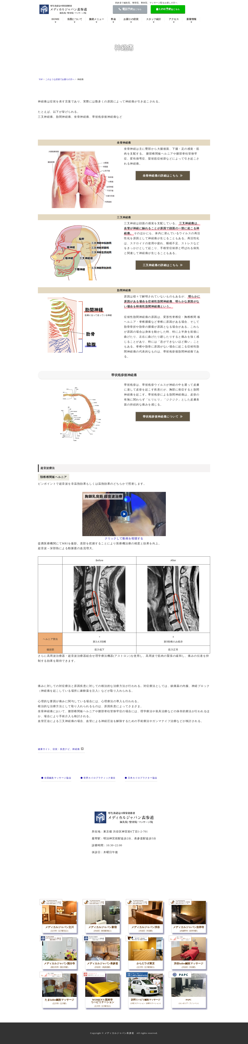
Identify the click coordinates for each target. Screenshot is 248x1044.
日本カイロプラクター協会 (141, 778)
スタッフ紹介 (153, 19)
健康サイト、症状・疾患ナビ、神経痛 (59, 749)
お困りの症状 (130, 19)
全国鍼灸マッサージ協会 (56, 778)
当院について (74, 19)
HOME (55, 19)
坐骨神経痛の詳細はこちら (161, 175)
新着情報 (192, 19)
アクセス (174, 19)
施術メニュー (96, 19)
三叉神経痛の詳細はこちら (161, 265)
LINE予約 (168, 9)
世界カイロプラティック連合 (98, 778)
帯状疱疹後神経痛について (161, 416)
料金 (113, 19)
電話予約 (130, 9)
